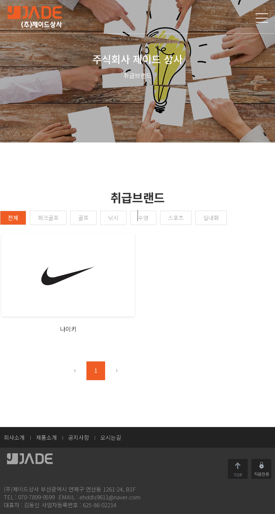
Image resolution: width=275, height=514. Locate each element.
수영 (143, 218)
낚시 (113, 218)
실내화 (211, 218)
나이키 (68, 329)
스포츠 (176, 218)
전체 (13, 218)
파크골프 (48, 218)
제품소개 (46, 437)
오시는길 (110, 437)
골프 (83, 218)
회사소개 (14, 437)
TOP (238, 474)
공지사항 (78, 437)
